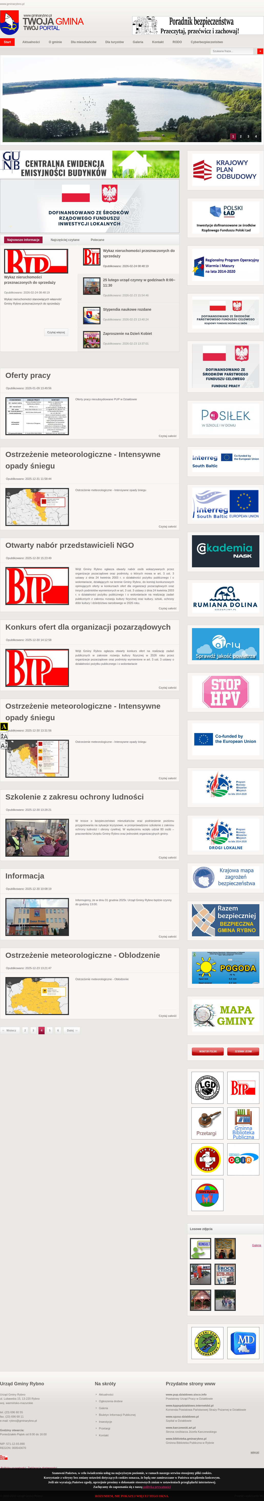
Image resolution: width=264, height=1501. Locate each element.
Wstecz (11, 1030)
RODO (177, 42)
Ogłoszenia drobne (111, 1401)
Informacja (24, 876)
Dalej (70, 1030)
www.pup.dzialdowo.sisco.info (186, 1394)
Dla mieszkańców (83, 42)
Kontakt (158, 42)
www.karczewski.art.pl (181, 1427)
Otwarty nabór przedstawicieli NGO (69, 545)
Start (7, 42)
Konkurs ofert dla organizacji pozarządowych (88, 627)
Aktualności (31, 42)
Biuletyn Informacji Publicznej (117, 1414)
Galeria (138, 42)
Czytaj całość (168, 435)
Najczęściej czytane (65, 240)
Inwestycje (105, 1421)
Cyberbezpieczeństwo (207, 42)
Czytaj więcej (56, 332)
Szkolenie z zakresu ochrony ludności (74, 797)
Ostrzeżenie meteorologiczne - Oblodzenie (82, 955)
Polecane (97, 240)
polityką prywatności (157, 1487)
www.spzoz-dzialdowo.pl (182, 1416)
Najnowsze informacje (23, 240)
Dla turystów (114, 42)
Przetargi (104, 1428)
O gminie (55, 42)
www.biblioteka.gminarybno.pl (186, 1438)
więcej (255, 1452)
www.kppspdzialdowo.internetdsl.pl (190, 1405)
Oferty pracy (28, 375)
